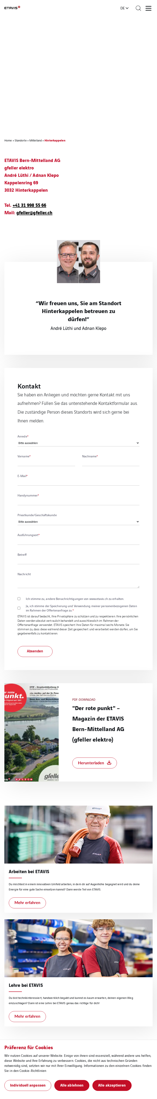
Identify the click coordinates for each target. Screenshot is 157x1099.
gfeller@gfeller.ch (34, 212)
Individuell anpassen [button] (28, 1085)
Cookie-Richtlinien (32, 1070)
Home (8, 140)
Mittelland (35, 140)
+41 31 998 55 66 (29, 204)
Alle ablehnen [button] (71, 1085)
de (122, 7)
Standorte (21, 140)
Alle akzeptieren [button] (112, 1085)
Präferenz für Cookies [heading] (28, 1047)
